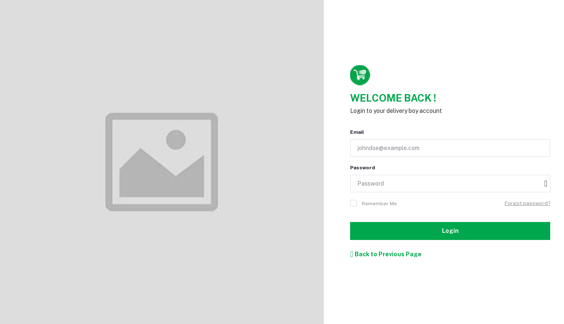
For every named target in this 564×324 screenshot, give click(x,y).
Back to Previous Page (386, 254)
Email (357, 132)
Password (362, 168)
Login (450, 230)
